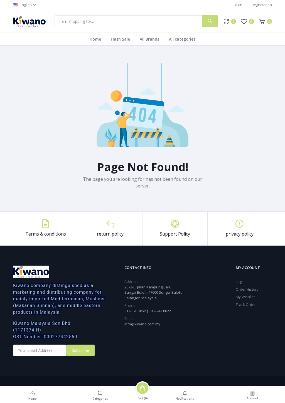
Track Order (246, 304)
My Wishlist (245, 296)
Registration (262, 4)
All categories (182, 39)
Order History (247, 289)
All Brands (149, 39)
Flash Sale (120, 39)
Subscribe (80, 350)
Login (238, 4)
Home (95, 39)
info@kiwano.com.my (142, 324)
